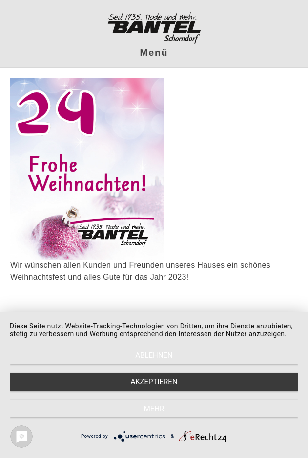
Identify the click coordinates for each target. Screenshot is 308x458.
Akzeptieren (153, 381)
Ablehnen (153, 355)
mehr (154, 408)
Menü (154, 52)
